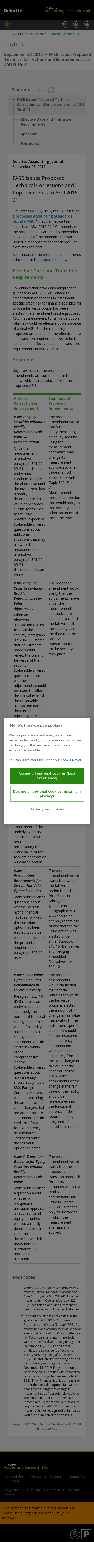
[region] (47, 771)
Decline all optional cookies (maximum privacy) (47, 793)
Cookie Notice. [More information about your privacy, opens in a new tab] (71, 760)
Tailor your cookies (47, 809)
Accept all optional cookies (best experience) (47, 775)
